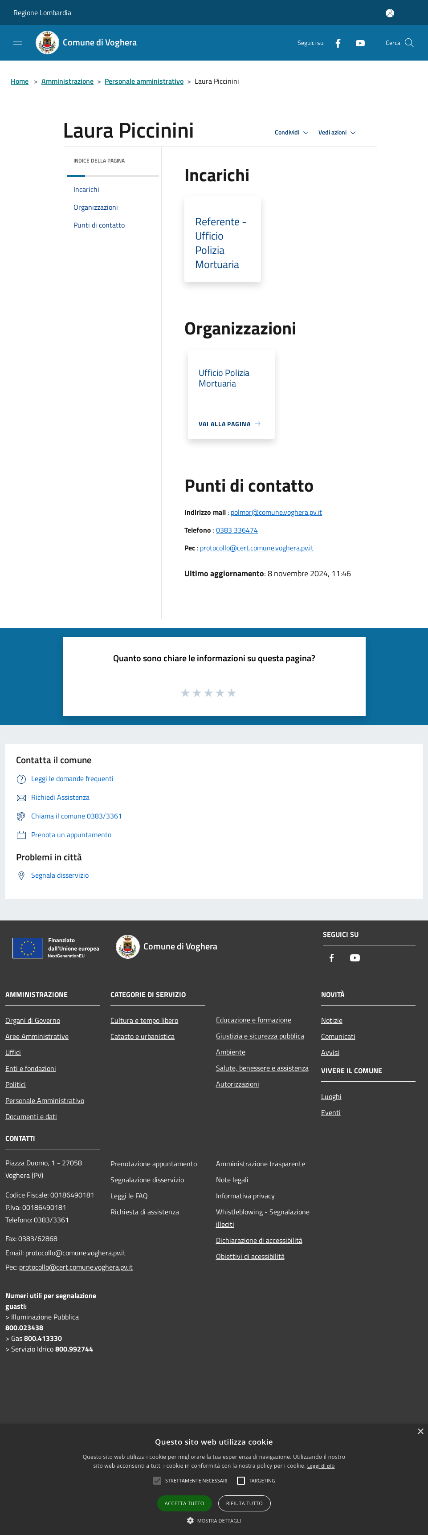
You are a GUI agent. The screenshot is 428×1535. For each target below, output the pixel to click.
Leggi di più (321, 1465)
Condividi (293, 132)
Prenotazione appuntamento (153, 1163)
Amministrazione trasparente (260, 1163)
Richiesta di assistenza (144, 1211)
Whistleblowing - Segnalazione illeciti (263, 1218)
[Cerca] (409, 42)
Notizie (331, 1020)
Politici (15, 1084)
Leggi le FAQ (129, 1195)
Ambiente (230, 1051)
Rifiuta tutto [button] (244, 1503)
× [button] (420, 1432)
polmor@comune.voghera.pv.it (276, 512)
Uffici (13, 1052)
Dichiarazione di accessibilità (259, 1240)
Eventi (331, 1112)
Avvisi (330, 1052)
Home (20, 81)
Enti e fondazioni (30, 1068)
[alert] (214, 1479)
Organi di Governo (32, 1020)
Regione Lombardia (42, 12)
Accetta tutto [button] (184, 1503)
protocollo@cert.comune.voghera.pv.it (257, 547)
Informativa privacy (245, 1195)
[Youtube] (357, 43)
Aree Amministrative (37, 1036)
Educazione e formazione (253, 1019)
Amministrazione (67, 81)
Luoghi (331, 1096)
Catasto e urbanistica (142, 1036)
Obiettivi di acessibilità (250, 1256)
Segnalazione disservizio (147, 1179)
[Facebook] (334, 43)
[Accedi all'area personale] (390, 13)
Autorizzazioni (237, 1084)
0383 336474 (237, 530)
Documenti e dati (31, 1116)
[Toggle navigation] (17, 42)
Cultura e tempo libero (144, 1020)
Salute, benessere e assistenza (262, 1068)
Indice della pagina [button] (99, 160)
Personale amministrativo (144, 81)
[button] (214, 1520)
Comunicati (338, 1036)
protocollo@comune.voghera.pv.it (75, 1252)
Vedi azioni (338, 132)
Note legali (232, 1179)
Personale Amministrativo (44, 1100)
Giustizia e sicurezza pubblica (260, 1035)
